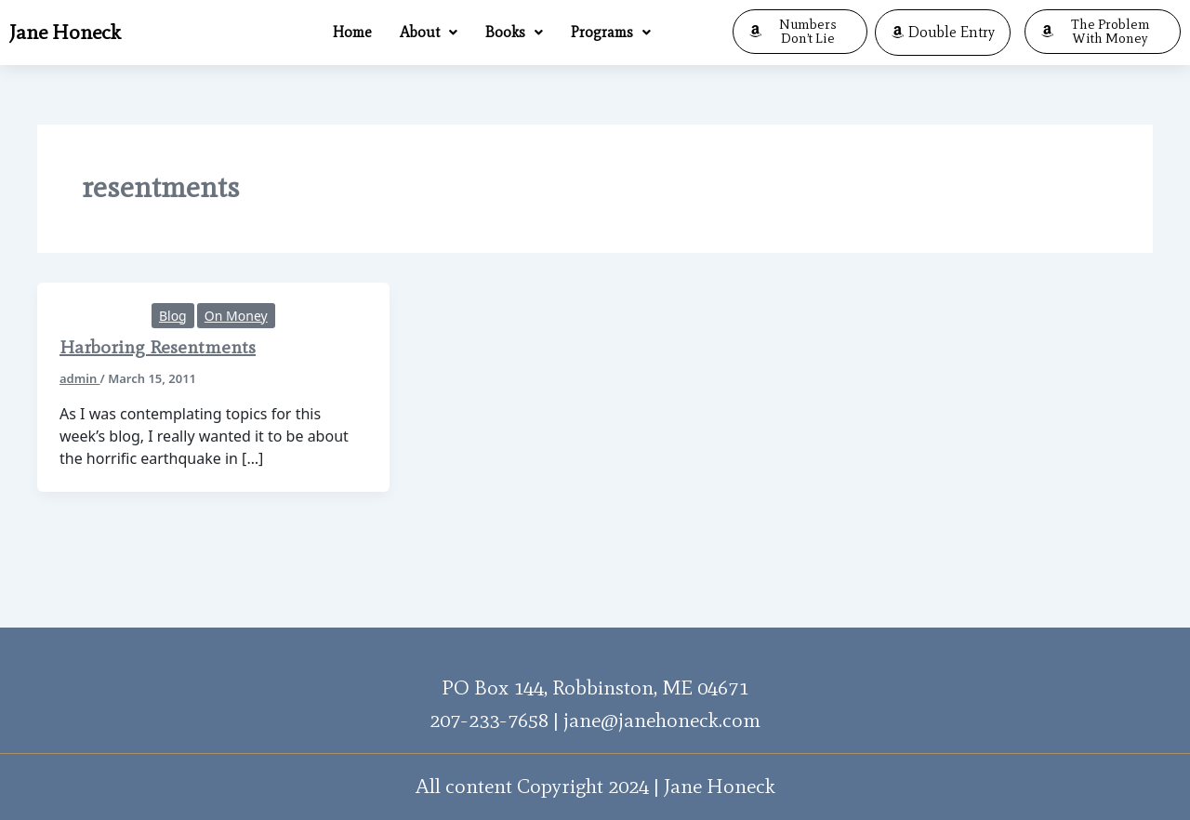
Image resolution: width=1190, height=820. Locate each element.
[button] (428, 32)
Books (514, 32)
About (428, 32)
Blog (173, 315)
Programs (611, 32)
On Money (236, 315)
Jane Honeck (65, 32)
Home (352, 32)
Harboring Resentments (158, 347)
